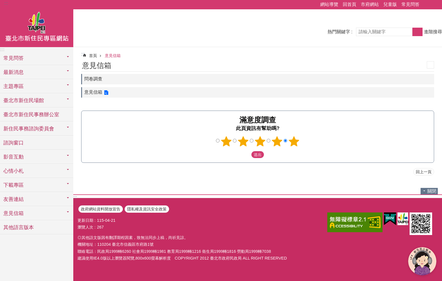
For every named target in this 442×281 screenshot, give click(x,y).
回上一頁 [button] (424, 172)
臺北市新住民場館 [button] (23, 100)
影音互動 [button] (13, 157)
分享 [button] (426, 4)
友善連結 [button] (13, 199)
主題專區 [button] (13, 86)
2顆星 (243, 141)
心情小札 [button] (13, 171)
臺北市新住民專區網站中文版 (36, 27)
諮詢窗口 (13, 143)
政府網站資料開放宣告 (100, 209)
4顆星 (277, 141)
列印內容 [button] (430, 65)
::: (6, 3)
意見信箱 (113, 55)
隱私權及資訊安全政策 (147, 209)
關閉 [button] (431, 191)
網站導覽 (329, 4)
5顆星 (294, 141)
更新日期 (85, 220)
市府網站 (370, 4)
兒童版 (390, 4)
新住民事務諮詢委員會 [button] (28, 128)
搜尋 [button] (417, 32)
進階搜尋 (433, 31)
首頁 (93, 55)
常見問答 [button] (13, 58)
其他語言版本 (18, 227)
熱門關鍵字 (339, 31)
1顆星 (226, 141)
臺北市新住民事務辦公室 (31, 114)
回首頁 (349, 4)
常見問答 (410, 4)
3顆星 (260, 141)
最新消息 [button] (13, 72)
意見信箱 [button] (13, 213)
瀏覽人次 (85, 227)
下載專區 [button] (13, 185)
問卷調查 (93, 78)
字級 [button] (434, 4)
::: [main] (83, 54)
